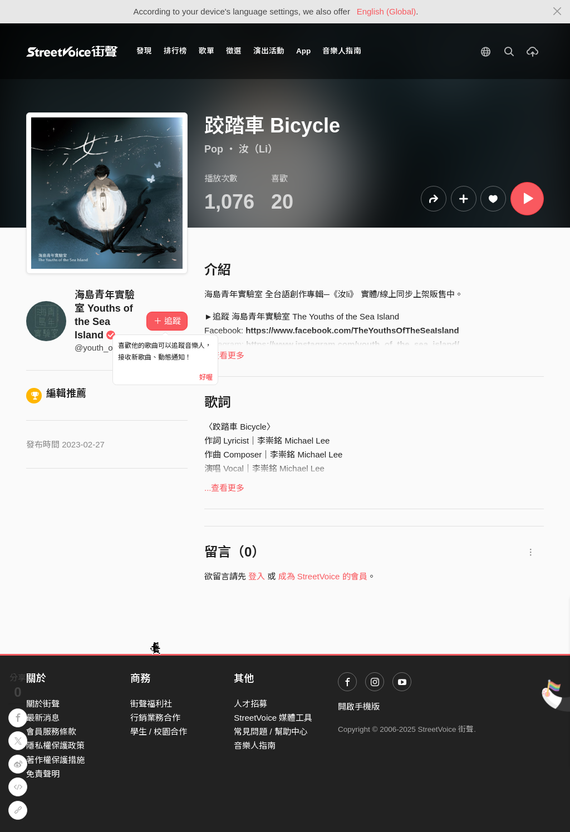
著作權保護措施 (55, 760)
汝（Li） (258, 149)
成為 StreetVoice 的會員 (322, 576)
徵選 (234, 51)
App (303, 51)
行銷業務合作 (155, 717)
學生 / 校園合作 (159, 731)
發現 (144, 51)
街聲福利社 (151, 703)
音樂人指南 (341, 51)
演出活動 (268, 51)
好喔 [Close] (206, 377)
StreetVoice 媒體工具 (273, 717)
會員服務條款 (51, 731)
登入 (256, 576)
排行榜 (175, 51)
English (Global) (386, 11)
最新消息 (43, 717)
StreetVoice (72, 51)
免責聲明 (43, 774)
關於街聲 (43, 703)
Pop (213, 149)
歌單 (206, 51)
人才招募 (250, 703)
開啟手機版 (359, 706)
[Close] (557, 11)
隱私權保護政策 (55, 745)
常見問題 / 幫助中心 (271, 731)
